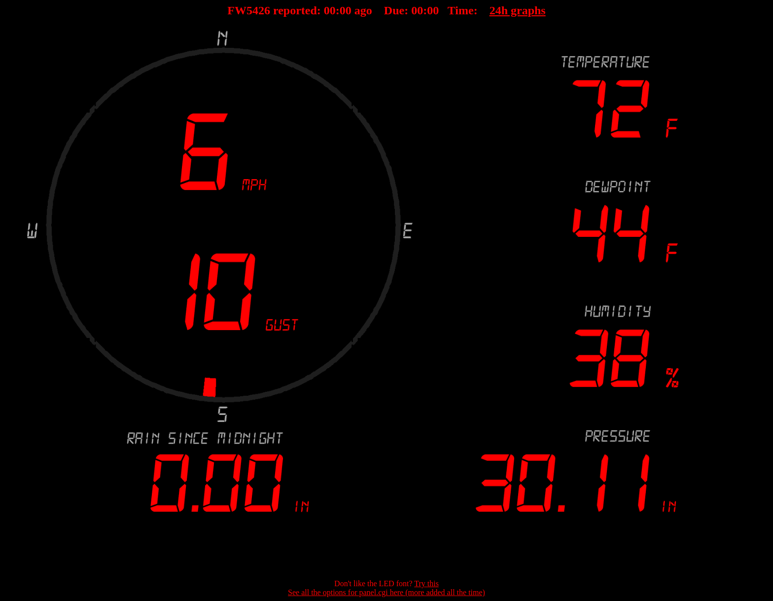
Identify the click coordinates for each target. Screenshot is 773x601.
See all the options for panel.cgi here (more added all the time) (386, 592)
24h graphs (518, 10)
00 (330, 10)
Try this (426, 583)
